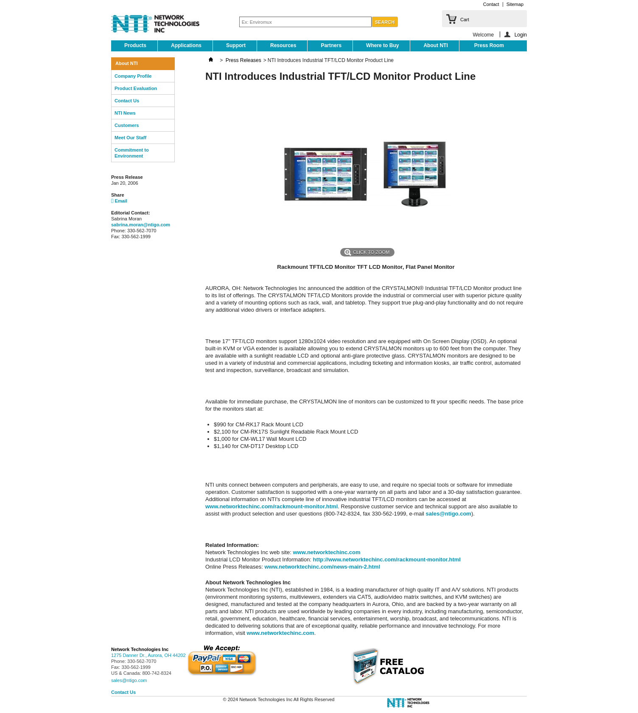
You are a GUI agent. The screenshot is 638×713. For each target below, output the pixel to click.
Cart (464, 19)
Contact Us (127, 100)
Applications (186, 45)
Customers (127, 125)
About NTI (435, 45)
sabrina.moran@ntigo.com (140, 224)
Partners (331, 45)
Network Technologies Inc (140, 649)
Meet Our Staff (130, 137)
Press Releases (243, 60)
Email (119, 200)
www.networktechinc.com (326, 552)
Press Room (489, 45)
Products (135, 45)
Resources (283, 45)
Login (521, 34)
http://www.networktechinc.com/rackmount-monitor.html (387, 559)
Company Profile (133, 76)
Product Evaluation (136, 88)
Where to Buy (382, 45)
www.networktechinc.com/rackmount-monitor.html (271, 506)
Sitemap (514, 4)
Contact (491, 4)
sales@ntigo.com (448, 513)
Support (236, 45)
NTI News (125, 113)
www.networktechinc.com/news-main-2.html (322, 567)
